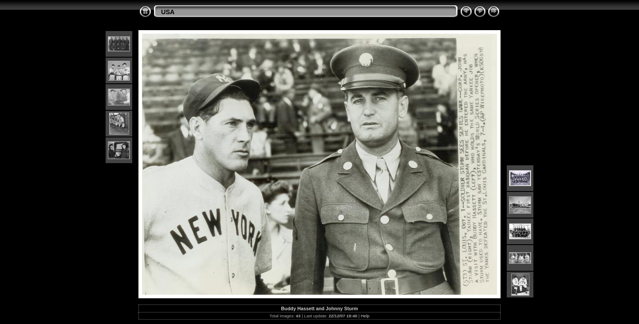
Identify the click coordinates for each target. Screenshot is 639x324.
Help (365, 315)
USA (167, 12)
